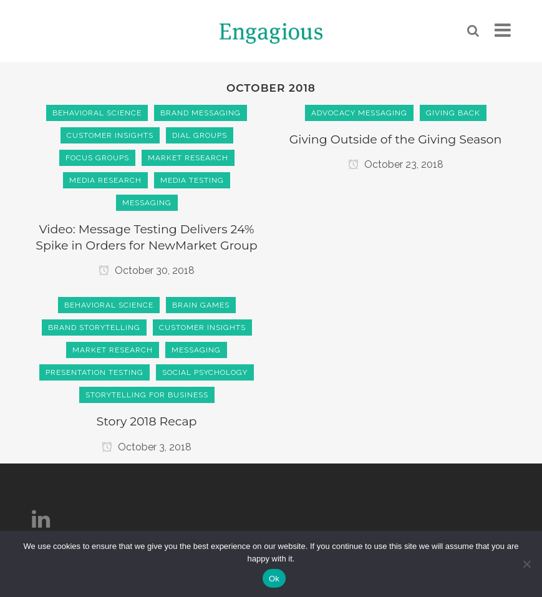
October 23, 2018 (395, 164)
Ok (274, 578)
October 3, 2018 (146, 447)
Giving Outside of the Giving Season (395, 139)
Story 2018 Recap (146, 421)
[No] (526, 564)
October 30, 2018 (147, 270)
